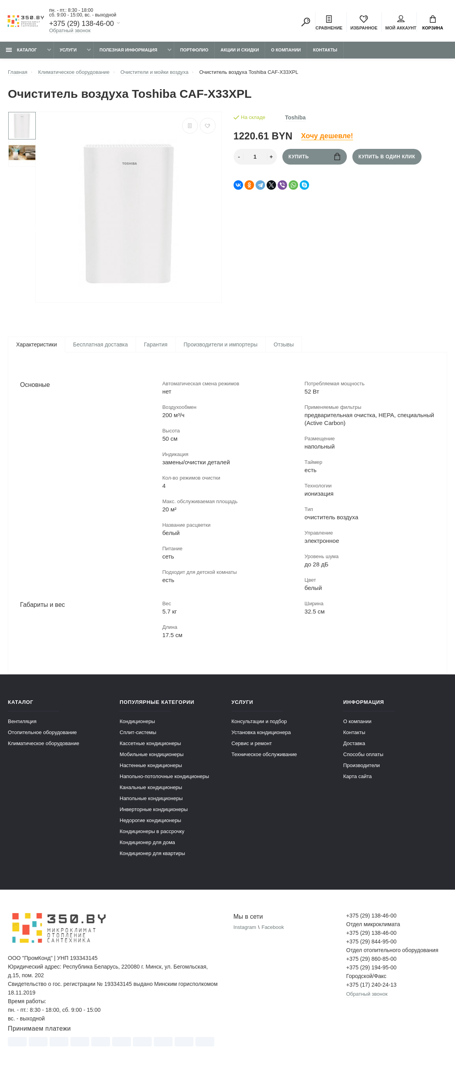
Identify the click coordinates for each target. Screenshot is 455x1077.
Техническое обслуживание (264, 755)
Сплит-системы (138, 733)
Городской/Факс (366, 976)
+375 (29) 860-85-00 (371, 959)
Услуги (68, 50)
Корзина (432, 22)
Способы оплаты (363, 755)
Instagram (245, 927)
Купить (314, 156)
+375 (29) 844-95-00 (371, 942)
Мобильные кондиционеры (152, 755)
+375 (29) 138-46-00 (81, 23)
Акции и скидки (240, 50)
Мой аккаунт (400, 22)
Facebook (273, 927)
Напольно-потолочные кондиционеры (164, 777)
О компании (286, 50)
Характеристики (36, 344)
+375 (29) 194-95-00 (371, 968)
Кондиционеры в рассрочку (152, 832)
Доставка (354, 744)
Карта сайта (357, 777)
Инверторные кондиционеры (154, 810)
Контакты (325, 50)
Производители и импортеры (221, 344)
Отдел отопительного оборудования (392, 950)
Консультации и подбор (259, 722)
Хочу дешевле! (327, 136)
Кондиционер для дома (147, 843)
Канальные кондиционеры (151, 788)
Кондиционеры (137, 722)
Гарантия (156, 344)
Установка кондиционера (261, 733)
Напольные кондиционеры (151, 799)
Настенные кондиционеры (151, 766)
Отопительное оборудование (42, 733)
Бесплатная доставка (100, 344)
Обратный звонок (69, 30)
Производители (361, 766)
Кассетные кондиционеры (150, 744)
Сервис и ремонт (252, 744)
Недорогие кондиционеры (150, 821)
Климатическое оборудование (43, 744)
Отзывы (284, 344)
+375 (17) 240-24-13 (371, 985)
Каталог (21, 50)
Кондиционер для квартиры (152, 854)
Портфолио (194, 50)
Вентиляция (22, 722)
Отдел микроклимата (373, 924)
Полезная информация (128, 50)
